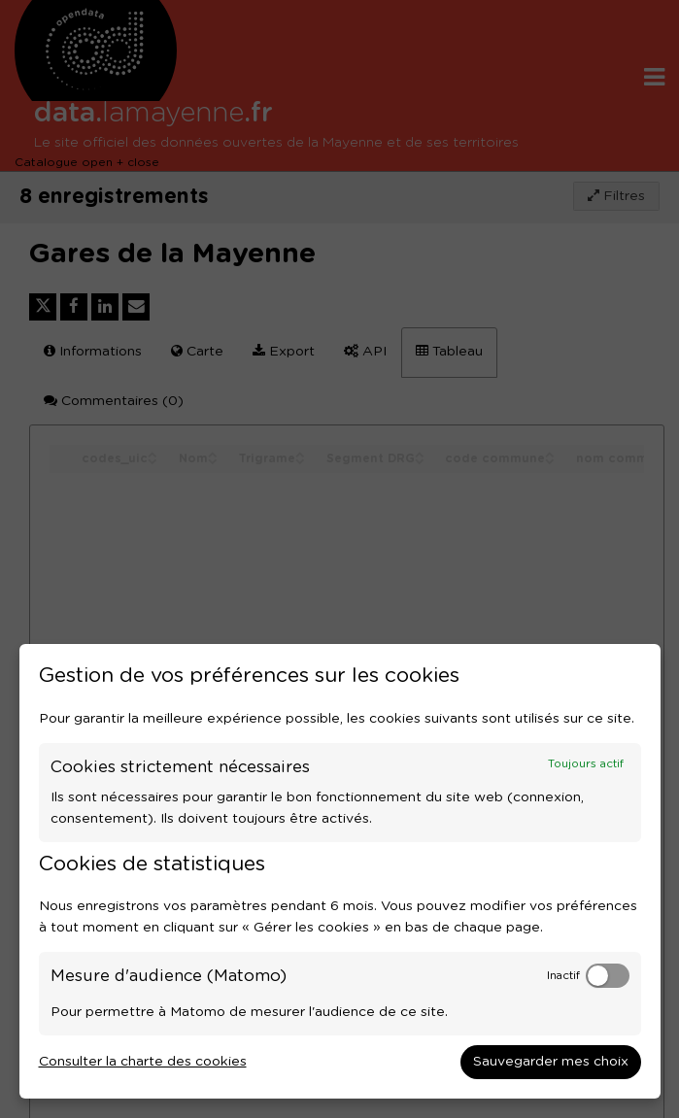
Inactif (563, 975)
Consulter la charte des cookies (143, 1061)
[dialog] (340, 871)
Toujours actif (586, 764)
